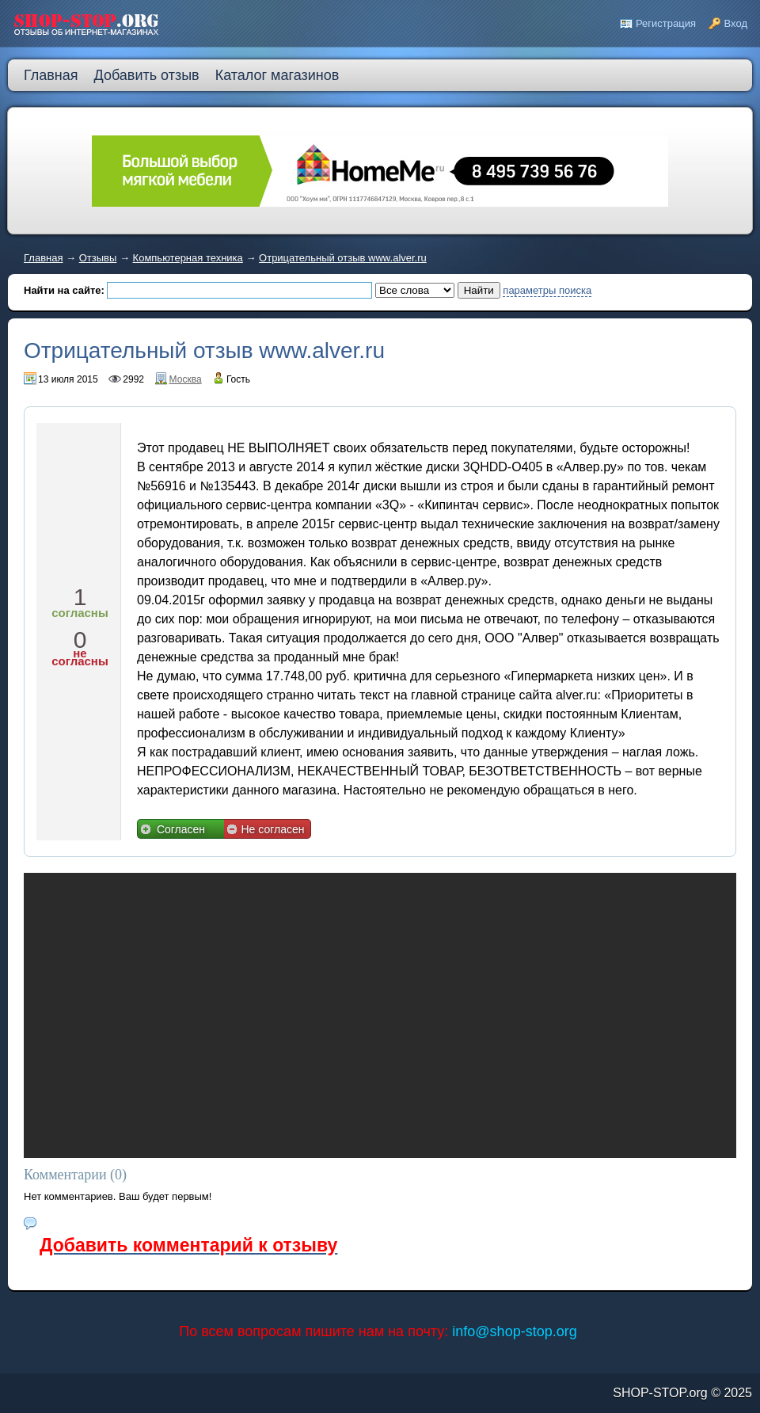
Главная (43, 258)
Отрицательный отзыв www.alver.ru (343, 258)
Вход (735, 23)
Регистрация (666, 23)
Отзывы (98, 258)
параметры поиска (547, 290)
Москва (185, 379)
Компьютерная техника (188, 258)
